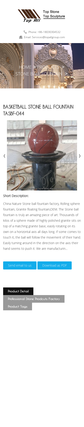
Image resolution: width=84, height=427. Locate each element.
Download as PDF (54, 265)
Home (25, 67)
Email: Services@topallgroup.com (44, 37)
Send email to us (20, 265)
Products (48, 67)
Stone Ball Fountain (38, 74)
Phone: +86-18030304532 (44, 32)
